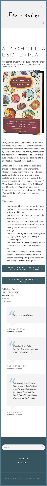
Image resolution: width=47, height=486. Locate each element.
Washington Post (17, 366)
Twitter (23, 459)
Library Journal (16, 329)
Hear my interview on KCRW (23, 280)
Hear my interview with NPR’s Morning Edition (24, 268)
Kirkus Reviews (15, 412)
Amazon (5, 298)
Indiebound (7, 301)
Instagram (24, 463)
